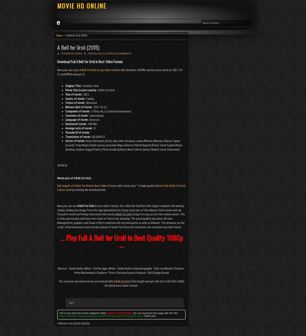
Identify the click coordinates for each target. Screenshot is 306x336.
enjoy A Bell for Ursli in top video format (96, 70)
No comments (122, 53)
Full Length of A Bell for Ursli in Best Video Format (87, 186)
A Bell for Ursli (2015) (78, 47)
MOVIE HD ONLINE (81, 5)
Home (59, 35)
